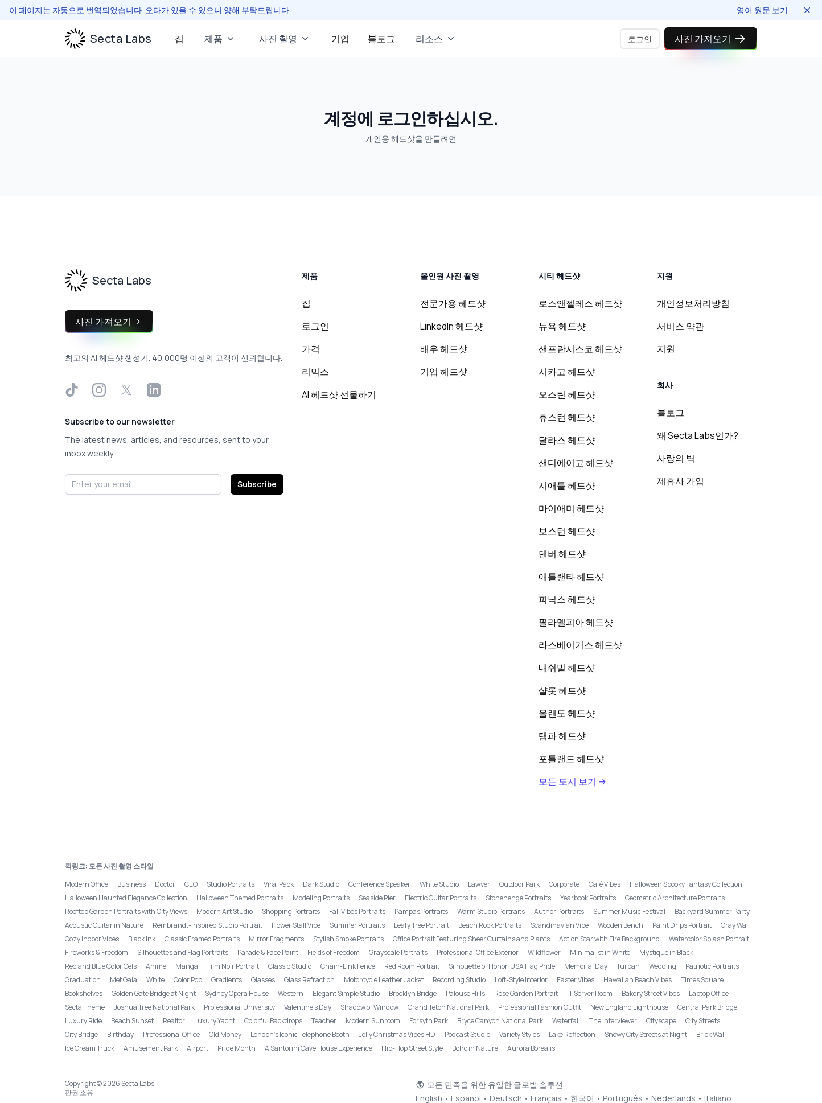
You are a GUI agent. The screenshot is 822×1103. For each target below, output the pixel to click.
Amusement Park (151, 1048)
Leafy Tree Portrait (421, 925)
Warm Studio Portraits (491, 911)
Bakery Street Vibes (651, 993)
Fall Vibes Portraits (357, 911)
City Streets (702, 1021)
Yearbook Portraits (588, 898)
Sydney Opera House (237, 993)
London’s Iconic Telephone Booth (300, 1034)
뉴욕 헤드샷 (562, 326)
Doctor (165, 884)
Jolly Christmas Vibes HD (397, 1034)
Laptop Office (709, 993)
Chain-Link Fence (347, 966)
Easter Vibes (575, 980)
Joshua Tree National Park (154, 1007)
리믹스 (315, 371)
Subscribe (257, 484)
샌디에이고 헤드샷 (576, 462)
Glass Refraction (309, 980)
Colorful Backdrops (273, 1021)
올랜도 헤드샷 (567, 713)
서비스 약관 (680, 326)
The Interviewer (613, 1021)
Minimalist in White (600, 952)
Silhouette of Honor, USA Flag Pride (502, 966)
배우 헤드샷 (443, 349)
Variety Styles (519, 1034)
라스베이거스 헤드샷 (580, 645)
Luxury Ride (83, 1021)
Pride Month (236, 1048)
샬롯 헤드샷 (562, 690)
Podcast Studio (467, 1034)
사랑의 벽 (676, 458)
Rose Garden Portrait (526, 993)
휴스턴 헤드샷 (567, 417)
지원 (666, 349)
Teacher (323, 1021)
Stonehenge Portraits (518, 898)
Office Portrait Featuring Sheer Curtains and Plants (471, 939)
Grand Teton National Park (448, 1007)
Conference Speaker (379, 884)
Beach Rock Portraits (489, 925)
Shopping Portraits (291, 911)
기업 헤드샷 (443, 371)
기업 (340, 38)
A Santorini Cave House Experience (318, 1048)
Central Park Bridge (707, 1007)
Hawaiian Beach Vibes (637, 980)
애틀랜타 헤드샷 (571, 576)
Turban (628, 966)
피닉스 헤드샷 (567, 599)
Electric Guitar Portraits (440, 898)
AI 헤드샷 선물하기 (339, 394)
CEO (191, 884)
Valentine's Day (307, 1007)
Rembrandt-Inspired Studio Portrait (207, 925)
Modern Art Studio (224, 911)
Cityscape (661, 1021)
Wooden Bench (620, 925)
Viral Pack (279, 884)
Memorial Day (585, 966)
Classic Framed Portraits (202, 939)
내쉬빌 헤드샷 (567, 667)
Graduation (83, 980)
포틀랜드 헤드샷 (571, 758)
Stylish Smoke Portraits (348, 939)
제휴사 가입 (680, 481)
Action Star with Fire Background (609, 939)
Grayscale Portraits (398, 952)
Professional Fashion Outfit (539, 1007)
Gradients (226, 980)
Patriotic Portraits (712, 966)
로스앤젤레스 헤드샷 (580, 303)
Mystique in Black (666, 952)
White (155, 980)
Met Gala (123, 980)
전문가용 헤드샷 (453, 303)
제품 (220, 38)
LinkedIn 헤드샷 (451, 326)
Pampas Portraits (421, 911)
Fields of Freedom (333, 952)
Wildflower (544, 952)
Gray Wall (735, 925)
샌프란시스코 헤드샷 (580, 349)
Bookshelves (83, 993)
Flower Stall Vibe (296, 925)
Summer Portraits (357, 925)
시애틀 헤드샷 (567, 485)
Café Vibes (604, 884)
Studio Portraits (230, 884)
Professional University (239, 1007)
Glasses (263, 980)
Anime (156, 966)
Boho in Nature (475, 1048)
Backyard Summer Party (712, 911)
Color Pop (188, 980)
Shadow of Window (369, 1007)
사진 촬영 (285, 38)
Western (290, 993)
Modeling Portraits (321, 898)
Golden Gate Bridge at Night (154, 993)
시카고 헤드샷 (567, 371)
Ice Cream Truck (89, 1048)
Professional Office (171, 1034)
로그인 (636, 38)
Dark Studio (321, 884)
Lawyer (479, 884)
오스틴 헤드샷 (567, 394)
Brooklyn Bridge (413, 993)
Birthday (120, 1034)
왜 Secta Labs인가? (697, 435)
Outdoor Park (519, 884)
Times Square (702, 980)
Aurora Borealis (531, 1048)
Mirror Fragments (276, 939)
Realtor (174, 1021)
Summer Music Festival (629, 911)
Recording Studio (459, 980)
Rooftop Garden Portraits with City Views (126, 911)
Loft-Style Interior (521, 980)
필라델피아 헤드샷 (576, 622)
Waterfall (566, 1021)
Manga (186, 966)
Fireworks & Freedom (96, 952)
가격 (311, 349)
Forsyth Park (428, 1021)
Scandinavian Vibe (560, 925)
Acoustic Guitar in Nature (104, 925)
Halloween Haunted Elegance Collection (126, 898)
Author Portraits (559, 911)
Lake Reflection (572, 1034)
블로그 (381, 38)
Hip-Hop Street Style (412, 1048)
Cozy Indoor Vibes (92, 939)
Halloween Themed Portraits (239, 898)
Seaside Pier (377, 898)
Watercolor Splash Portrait (709, 939)
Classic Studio (289, 966)
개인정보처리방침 (693, 303)
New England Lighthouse (629, 1007)
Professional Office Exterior (478, 952)
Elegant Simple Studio (346, 993)
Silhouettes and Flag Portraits (182, 952)
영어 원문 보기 (762, 10)
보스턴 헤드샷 (567, 531)
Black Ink (141, 939)
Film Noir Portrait (233, 966)
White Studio (439, 884)
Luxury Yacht (214, 1021)
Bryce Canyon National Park (500, 1021)
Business (131, 884)
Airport (197, 1048)
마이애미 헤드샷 (571, 508)
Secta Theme (85, 1007)
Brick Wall (711, 1034)
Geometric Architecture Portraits (675, 898)
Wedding (662, 966)
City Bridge (81, 1034)
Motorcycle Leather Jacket (384, 980)
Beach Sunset (132, 1021)
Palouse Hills (465, 993)
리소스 (436, 38)
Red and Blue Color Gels (101, 966)
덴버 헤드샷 (562, 554)
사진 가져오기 (711, 39)
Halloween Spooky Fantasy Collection (686, 884)
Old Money (225, 1034)
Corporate (564, 884)
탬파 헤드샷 (562, 736)
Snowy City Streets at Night (646, 1034)
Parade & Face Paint (267, 952)
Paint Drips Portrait (682, 925)
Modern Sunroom (373, 1021)
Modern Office (86, 884)
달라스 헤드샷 (567, 440)
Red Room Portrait (411, 966)
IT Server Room (590, 993)
